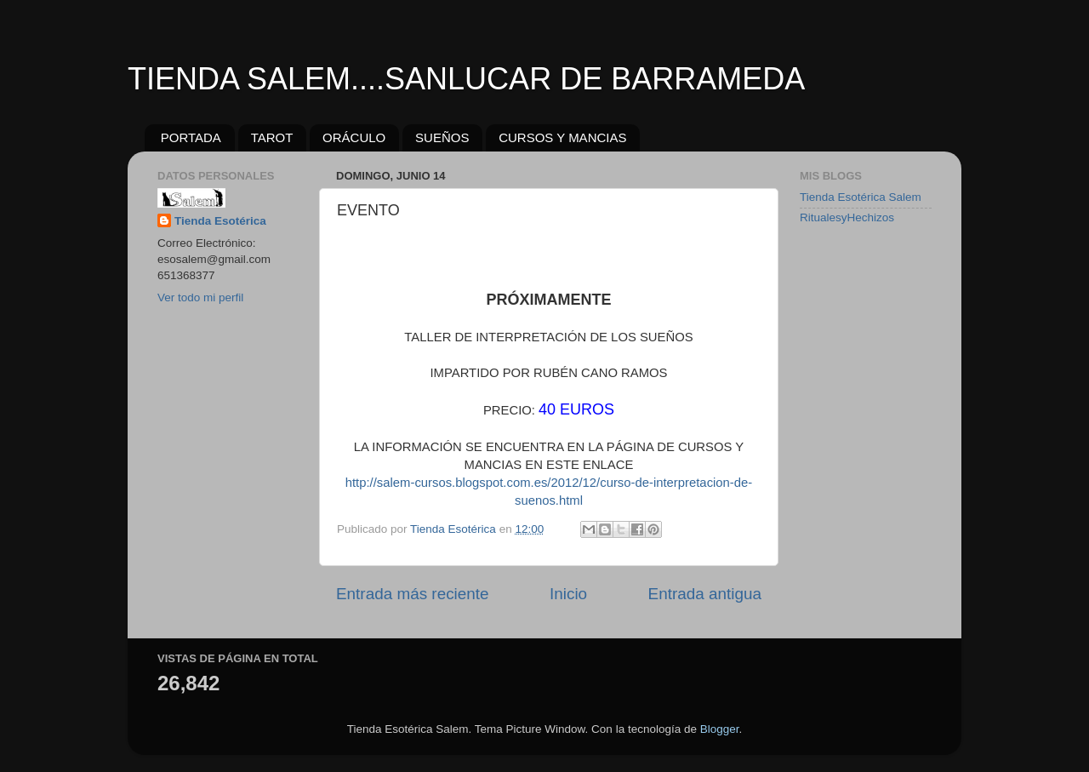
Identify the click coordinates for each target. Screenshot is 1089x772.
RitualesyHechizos (847, 217)
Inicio (568, 594)
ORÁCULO (353, 137)
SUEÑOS (442, 137)
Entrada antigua (704, 594)
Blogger (719, 729)
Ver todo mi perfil (200, 297)
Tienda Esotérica (220, 220)
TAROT (272, 137)
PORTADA (191, 137)
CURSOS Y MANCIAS (562, 137)
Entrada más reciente (412, 594)
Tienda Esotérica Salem (860, 197)
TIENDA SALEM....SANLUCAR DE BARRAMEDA (466, 78)
